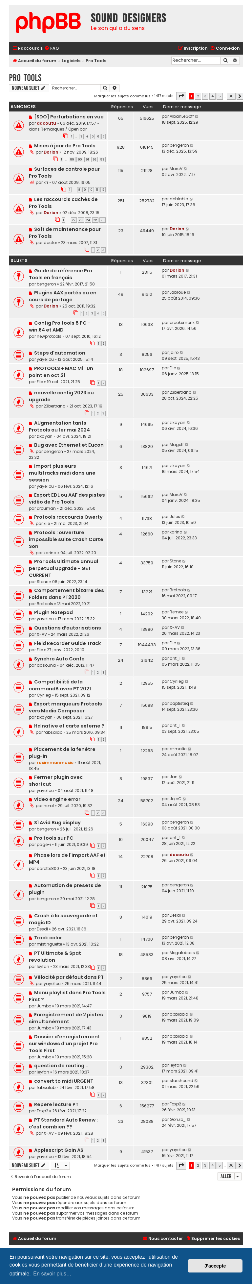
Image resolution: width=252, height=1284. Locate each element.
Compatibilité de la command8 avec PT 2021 (60, 685)
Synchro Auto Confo (59, 658)
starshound (181, 1080)
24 (88, 220)
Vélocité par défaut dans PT (69, 977)
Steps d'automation (59, 353)
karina (50, 553)
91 (87, 159)
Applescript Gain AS (58, 1150)
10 (91, 190)
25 (95, 220)
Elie (40, 381)
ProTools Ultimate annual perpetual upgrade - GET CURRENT (63, 568)
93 (102, 159)
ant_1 (175, 658)
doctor (50, 242)
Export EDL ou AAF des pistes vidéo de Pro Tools (67, 498)
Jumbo (44, 1006)
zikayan (44, 436)
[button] (181, 96)
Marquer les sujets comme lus (122, 96)
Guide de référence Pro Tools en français (60, 274)
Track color (48, 937)
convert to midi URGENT (63, 1081)
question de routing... (61, 1065)
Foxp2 (42, 1111)
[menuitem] (51, 48)
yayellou (45, 359)
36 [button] (231, 96)
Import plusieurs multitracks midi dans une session (62, 473)
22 (73, 220)
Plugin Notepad (53, 612)
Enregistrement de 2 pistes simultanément (66, 1018)
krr (46, 182)
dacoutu (46, 123)
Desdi (42, 929)
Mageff (177, 444)
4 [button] (212, 96)
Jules (175, 516)
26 (102, 220)
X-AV (42, 634)
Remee (176, 612)
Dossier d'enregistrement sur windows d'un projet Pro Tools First (64, 1043)
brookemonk (182, 322)
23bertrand (55, 406)
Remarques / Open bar (64, 129)
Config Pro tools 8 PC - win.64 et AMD (59, 326)
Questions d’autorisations (67, 628)
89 (72, 159)
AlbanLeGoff (182, 116)
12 (103, 190)
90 (80, 159)
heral (49, 805)
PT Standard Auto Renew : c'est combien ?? (63, 1123)
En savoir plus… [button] (52, 1273)
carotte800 (48, 868)
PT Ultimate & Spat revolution (55, 956)
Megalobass (182, 952)
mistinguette (49, 944)
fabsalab (53, 732)
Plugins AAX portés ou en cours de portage (62, 296)
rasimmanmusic (55, 762)
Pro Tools (25, 78)
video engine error (57, 799)
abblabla (179, 199)
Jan (174, 776)
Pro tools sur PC (54, 838)
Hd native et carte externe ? (69, 726)
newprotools (49, 336)
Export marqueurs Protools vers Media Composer (65, 707)
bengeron (179, 145)
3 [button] (205, 96)
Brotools (45, 603)
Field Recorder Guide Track (67, 643)
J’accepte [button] (215, 1266)
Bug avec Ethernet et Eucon (69, 445)
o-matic (178, 749)
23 (81, 220)
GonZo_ (178, 1119)
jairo (174, 352)
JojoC (175, 799)
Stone (42, 581)
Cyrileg (44, 695)
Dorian (51, 152)
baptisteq (179, 703)
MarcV (176, 168)
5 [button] (220, 96)
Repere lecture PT (56, 1104)
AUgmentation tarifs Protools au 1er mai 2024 (59, 426)
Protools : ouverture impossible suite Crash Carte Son (66, 539)
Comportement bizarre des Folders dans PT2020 (66, 594)
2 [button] (198, 96)
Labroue (178, 292)
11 (97, 190)
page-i (44, 844)
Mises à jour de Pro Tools (64, 145)
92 (94, 159)
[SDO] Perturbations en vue (69, 116)
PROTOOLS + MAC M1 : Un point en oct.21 (61, 372)
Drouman (46, 508)
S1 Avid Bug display (57, 822)
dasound (46, 665)
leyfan (43, 966)
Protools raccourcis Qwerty (68, 517)
